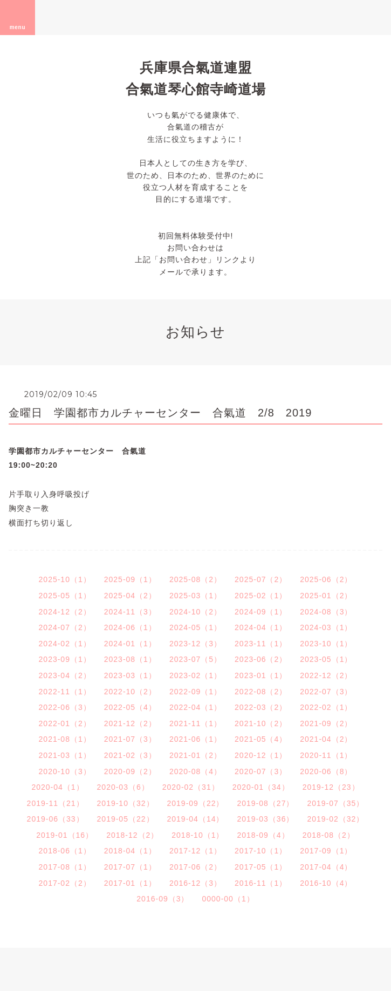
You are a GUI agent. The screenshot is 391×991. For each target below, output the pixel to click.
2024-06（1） (130, 627)
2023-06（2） (261, 659)
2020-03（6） (123, 787)
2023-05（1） (326, 659)
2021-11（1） (195, 723)
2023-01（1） (261, 675)
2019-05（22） (125, 819)
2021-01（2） (195, 755)
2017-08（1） (65, 867)
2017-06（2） (195, 867)
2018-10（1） (198, 835)
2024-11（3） (130, 611)
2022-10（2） (130, 691)
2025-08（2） (195, 579)
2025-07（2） (261, 579)
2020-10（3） (65, 771)
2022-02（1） (326, 707)
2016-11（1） (261, 883)
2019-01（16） (64, 835)
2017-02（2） (65, 883)
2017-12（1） (195, 850)
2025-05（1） (65, 595)
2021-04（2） (326, 739)
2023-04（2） (65, 675)
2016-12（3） (195, 883)
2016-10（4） (326, 883)
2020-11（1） (326, 755)
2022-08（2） (261, 691)
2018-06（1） (65, 850)
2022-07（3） (326, 691)
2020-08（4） (195, 771)
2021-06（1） (195, 739)
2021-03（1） (65, 755)
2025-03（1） (195, 595)
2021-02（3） (130, 755)
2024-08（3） (326, 611)
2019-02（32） (335, 819)
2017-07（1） (130, 867)
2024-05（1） (195, 627)
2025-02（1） (261, 595)
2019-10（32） (125, 803)
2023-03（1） (130, 675)
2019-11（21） (55, 803)
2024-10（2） (195, 611)
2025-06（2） (326, 579)
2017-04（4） (326, 867)
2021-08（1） (65, 739)
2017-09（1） (326, 850)
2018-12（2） (132, 835)
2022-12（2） (326, 675)
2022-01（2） (65, 723)
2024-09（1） (261, 611)
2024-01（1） (130, 643)
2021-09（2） (326, 723)
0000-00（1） (228, 898)
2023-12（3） (195, 643)
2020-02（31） (190, 787)
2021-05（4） (261, 739)
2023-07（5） (195, 659)
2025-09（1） (130, 579)
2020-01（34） (261, 787)
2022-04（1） (195, 707)
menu (18, 17)
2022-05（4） (130, 707)
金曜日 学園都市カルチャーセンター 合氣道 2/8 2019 (160, 413)
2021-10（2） (261, 723)
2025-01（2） (326, 595)
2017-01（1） (130, 883)
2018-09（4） (263, 835)
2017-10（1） (261, 850)
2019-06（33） (55, 819)
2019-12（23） (331, 787)
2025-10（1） (65, 579)
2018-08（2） (329, 835)
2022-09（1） (195, 691)
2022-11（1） (65, 691)
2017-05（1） (261, 867)
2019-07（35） (335, 803)
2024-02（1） (65, 643)
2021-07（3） (130, 739)
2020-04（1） (57, 787)
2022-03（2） (261, 707)
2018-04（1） (130, 850)
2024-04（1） (261, 627)
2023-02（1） (195, 675)
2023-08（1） (130, 659)
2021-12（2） (130, 723)
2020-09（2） (130, 771)
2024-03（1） (326, 627)
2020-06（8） (326, 771)
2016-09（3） (162, 898)
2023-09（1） (65, 659)
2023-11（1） (261, 643)
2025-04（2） (130, 595)
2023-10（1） (326, 643)
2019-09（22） (195, 803)
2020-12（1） (261, 755)
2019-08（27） (265, 803)
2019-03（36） (265, 819)
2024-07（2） (65, 627)
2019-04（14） (195, 819)
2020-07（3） (261, 771)
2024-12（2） (65, 611)
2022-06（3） (65, 707)
